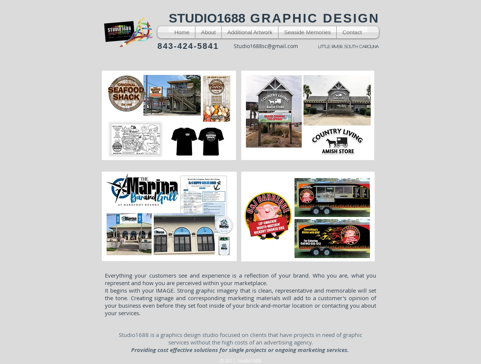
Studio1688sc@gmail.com (266, 46)
